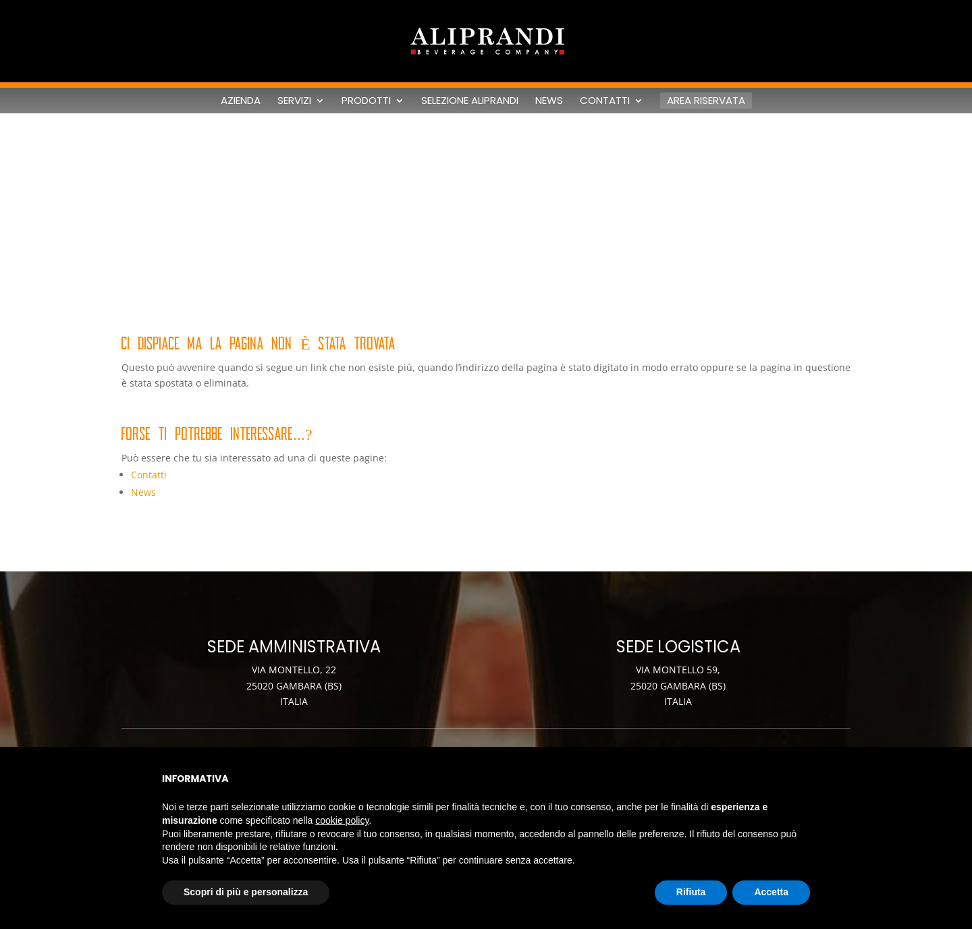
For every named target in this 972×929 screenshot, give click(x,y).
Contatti (605, 100)
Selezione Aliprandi (469, 100)
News (549, 100)
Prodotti (366, 100)
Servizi (294, 100)
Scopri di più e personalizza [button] (246, 891)
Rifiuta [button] (691, 891)
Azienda (241, 100)
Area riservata (706, 100)
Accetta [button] (771, 891)
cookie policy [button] (342, 820)
